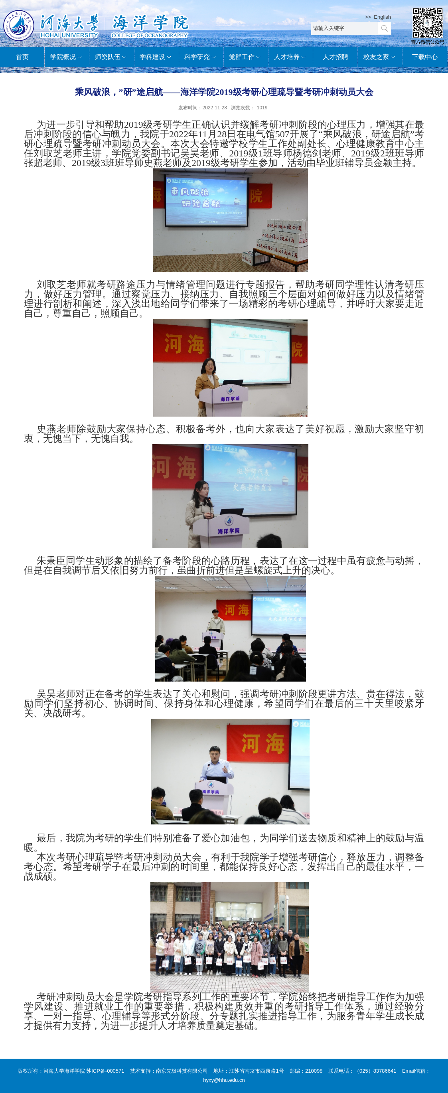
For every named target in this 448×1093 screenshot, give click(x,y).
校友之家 (380, 57)
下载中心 (425, 56)
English (382, 17)
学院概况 (67, 57)
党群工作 (245, 57)
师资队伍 (111, 57)
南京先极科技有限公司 (182, 1071)
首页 (22, 56)
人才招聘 (335, 56)
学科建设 (156, 57)
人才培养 (291, 57)
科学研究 (201, 57)
